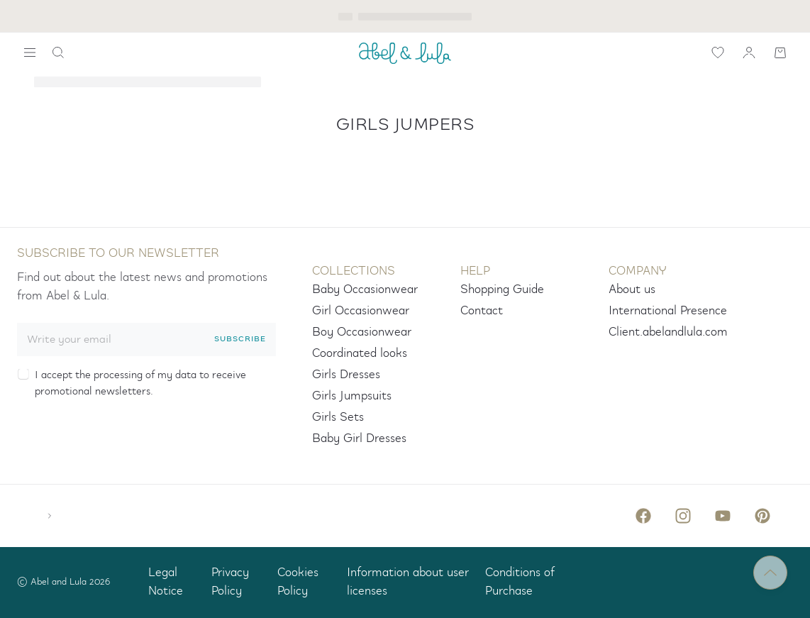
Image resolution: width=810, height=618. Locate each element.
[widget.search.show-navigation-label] (30, 52)
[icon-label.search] (58, 52)
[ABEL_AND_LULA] (405, 52)
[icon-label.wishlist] (717, 52)
